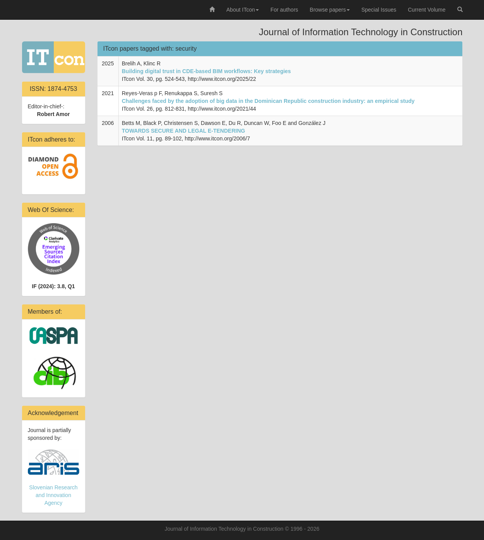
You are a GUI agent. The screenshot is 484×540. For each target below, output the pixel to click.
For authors (284, 10)
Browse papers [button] (330, 10)
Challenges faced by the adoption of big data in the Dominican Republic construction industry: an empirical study (268, 101)
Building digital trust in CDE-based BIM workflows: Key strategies (206, 71)
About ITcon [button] (242, 10)
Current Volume (426, 10)
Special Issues (378, 10)
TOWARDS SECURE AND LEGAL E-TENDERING (183, 131)
